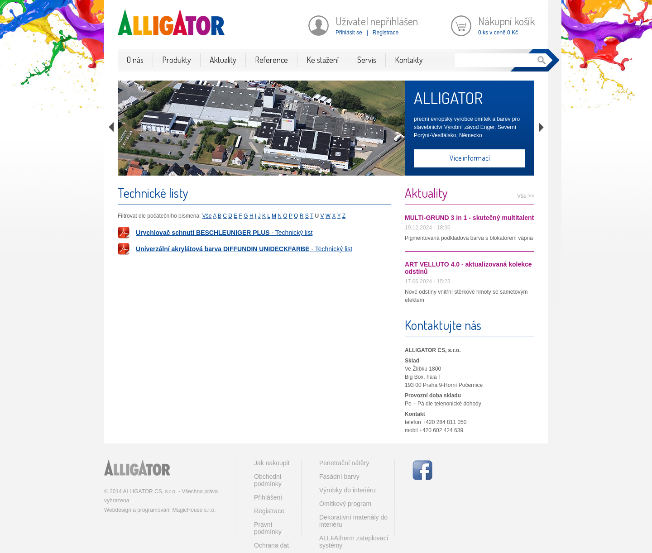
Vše (207, 216)
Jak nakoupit (272, 463)
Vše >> (525, 196)
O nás (135, 60)
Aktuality (223, 60)
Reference (271, 60)
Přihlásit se (349, 32)
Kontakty (409, 60)
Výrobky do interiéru (347, 490)
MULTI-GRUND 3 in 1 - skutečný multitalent (469, 217)
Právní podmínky (268, 528)
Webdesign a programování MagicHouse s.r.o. (160, 510)
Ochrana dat (271, 545)
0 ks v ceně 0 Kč (498, 32)
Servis (366, 60)
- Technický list (224, 232)
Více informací (470, 157)
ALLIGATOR (448, 97)
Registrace (385, 32)
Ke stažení (323, 60)
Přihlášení (268, 497)
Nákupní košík (506, 21)
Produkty (176, 60)
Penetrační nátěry (344, 463)
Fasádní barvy (339, 476)
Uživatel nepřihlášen (377, 21)
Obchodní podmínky (268, 480)
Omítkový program (345, 503)
